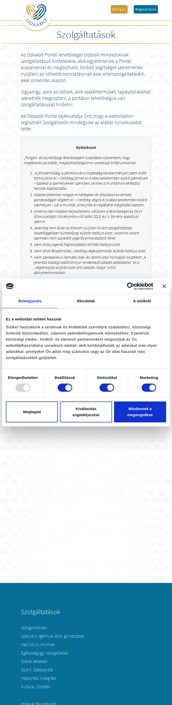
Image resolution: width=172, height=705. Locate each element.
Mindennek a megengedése (140, 412)
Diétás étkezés (34, 661)
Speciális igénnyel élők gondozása (52, 636)
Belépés (119, 9)
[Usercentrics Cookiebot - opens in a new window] (130, 286)
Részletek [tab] (86, 301)
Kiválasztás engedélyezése (86, 412)
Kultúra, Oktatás (35, 686)
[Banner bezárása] (164, 286)
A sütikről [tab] (142, 301)
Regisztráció (145, 9)
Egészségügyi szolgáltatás (44, 653)
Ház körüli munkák (38, 644)
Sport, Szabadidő (37, 670)
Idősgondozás (34, 627)
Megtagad (32, 412)
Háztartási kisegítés (38, 678)
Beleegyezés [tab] (30, 301)
